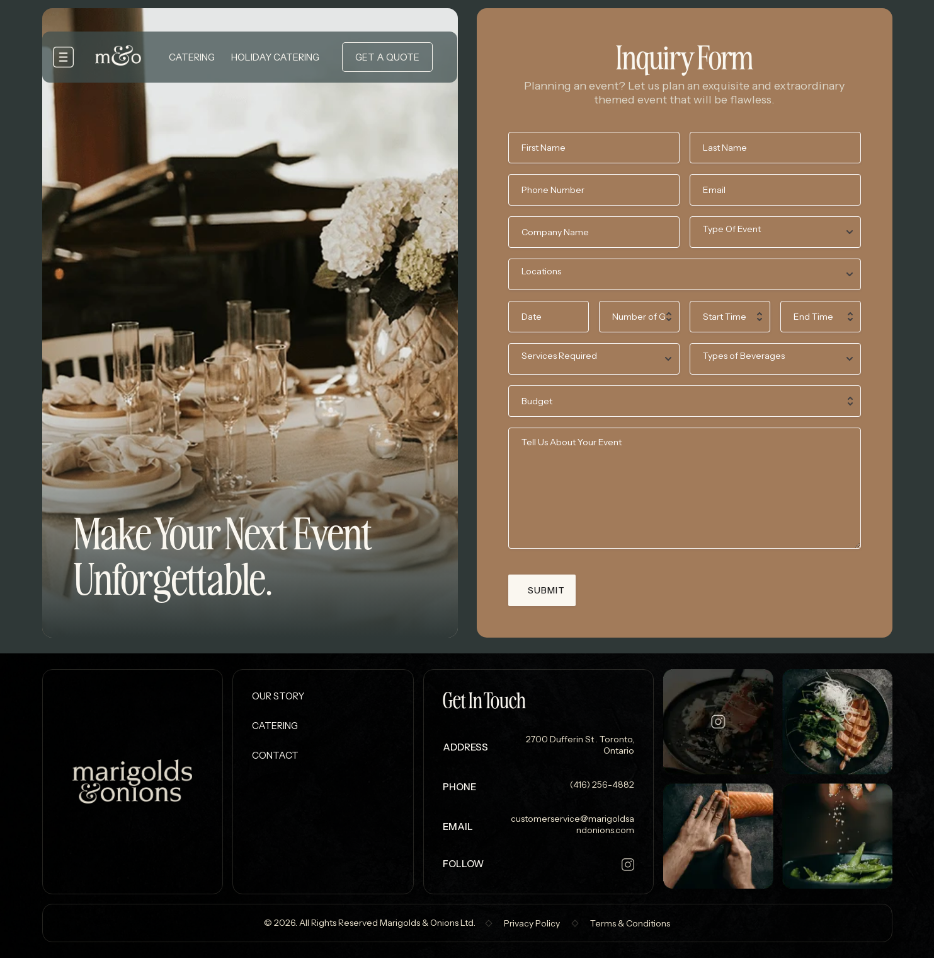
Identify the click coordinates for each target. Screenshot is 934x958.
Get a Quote (387, 57)
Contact (275, 755)
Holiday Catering (275, 57)
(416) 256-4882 (601, 784)
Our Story (278, 696)
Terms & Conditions (630, 923)
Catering (192, 57)
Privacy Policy (532, 923)
